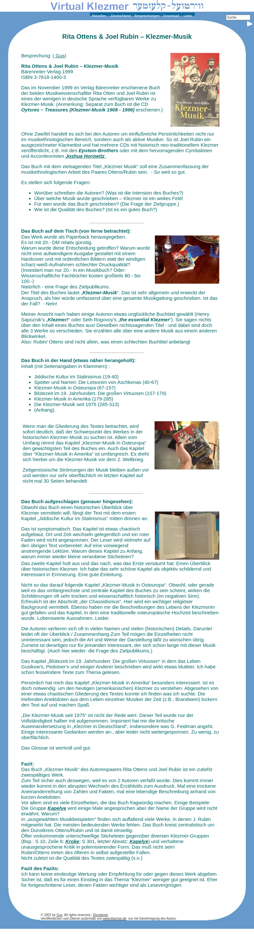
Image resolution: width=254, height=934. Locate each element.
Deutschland (120, 16)
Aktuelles (98, 16)
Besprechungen (147, 16)
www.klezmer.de (114, 918)
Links (187, 16)
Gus (59, 55)
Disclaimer (100, 915)
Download (170, 16)
